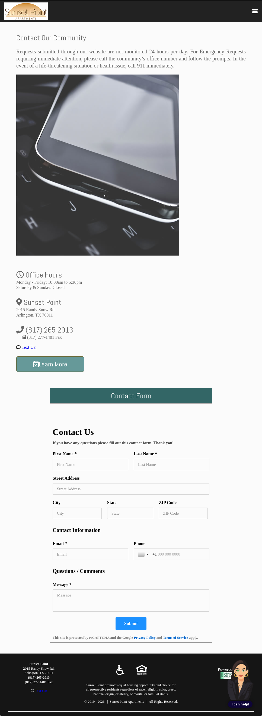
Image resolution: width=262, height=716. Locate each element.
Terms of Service (175, 638)
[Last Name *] (171, 464)
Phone (139, 543)
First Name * (65, 453)
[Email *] (90, 554)
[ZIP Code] (183, 513)
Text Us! (29, 347)
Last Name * (145, 453)
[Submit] (131, 623)
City (56, 502)
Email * (60, 543)
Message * (62, 584)
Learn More (50, 364)
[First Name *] (90, 464)
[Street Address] (131, 489)
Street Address (66, 478)
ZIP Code (167, 502)
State (112, 502)
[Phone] (178, 554)
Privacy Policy (145, 638)
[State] (130, 513)
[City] (77, 513)
